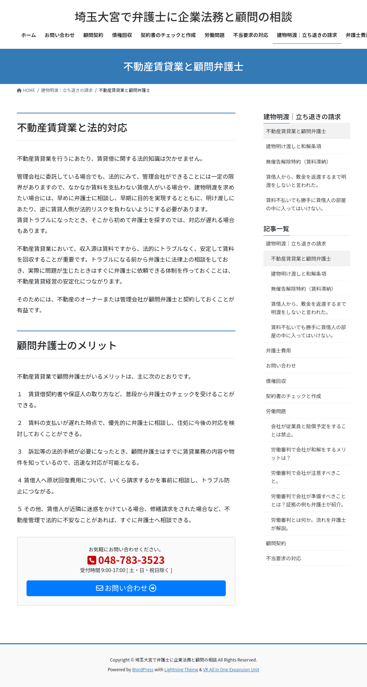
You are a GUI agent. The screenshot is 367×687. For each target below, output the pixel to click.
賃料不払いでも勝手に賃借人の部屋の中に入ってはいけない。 (306, 204)
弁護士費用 (278, 350)
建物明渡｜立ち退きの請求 (302, 116)
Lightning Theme (181, 669)
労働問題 (276, 411)
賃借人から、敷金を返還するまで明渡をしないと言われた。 (306, 180)
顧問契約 (276, 543)
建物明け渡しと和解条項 (293, 146)
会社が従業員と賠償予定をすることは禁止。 (308, 430)
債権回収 (276, 380)
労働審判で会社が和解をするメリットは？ (308, 453)
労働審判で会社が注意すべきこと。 (306, 477)
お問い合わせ (281, 365)
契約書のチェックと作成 (293, 395)
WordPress (143, 669)
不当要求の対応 (283, 558)
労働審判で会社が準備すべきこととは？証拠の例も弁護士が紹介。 (308, 500)
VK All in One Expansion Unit (231, 669)
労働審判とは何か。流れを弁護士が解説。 (308, 524)
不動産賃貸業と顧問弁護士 (296, 131)
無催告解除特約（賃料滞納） (298, 161)
